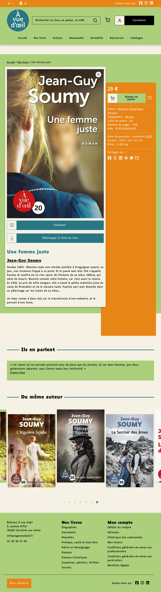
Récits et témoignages (76, 547)
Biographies (69, 527)
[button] (98, 74)
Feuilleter (36, 225)
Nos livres (23, 62)
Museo (129, 117)
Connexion (130, 20)
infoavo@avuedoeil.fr (20, 536)
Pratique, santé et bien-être (80, 542)
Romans (67, 552)
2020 (149, 136)
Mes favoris (115, 542)
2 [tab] (69, 502)
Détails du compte (119, 527)
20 (131, 121)
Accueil (11, 62)
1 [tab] (64, 502)
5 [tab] (86, 502)
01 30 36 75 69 (17, 541)
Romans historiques (130, 109)
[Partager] (109, 158)
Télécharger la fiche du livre (42, 238)
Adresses (113, 532)
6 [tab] (91, 502)
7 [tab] (97, 502)
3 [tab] (75, 502)
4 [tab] (80, 502)
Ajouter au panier (123, 98)
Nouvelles (68, 537)
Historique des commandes (125, 537)
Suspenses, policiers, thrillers (80, 562)
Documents (69, 532)
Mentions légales (118, 565)
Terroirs (112, 113)
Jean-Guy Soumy (24, 261)
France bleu (17, 372)
